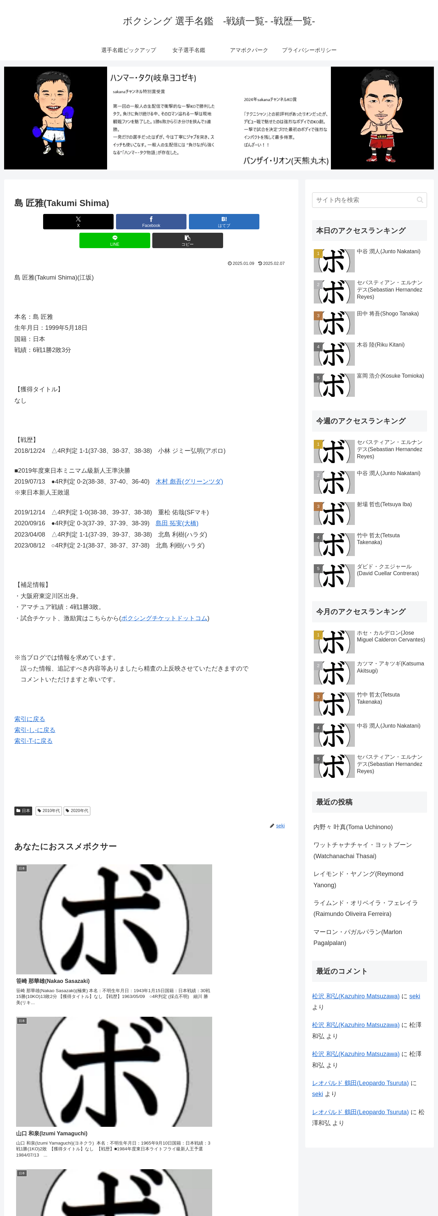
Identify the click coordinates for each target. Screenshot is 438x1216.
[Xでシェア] (59, 221)
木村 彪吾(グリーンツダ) (189, 462)
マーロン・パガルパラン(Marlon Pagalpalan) (357, 937)
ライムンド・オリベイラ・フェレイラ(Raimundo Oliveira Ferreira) (365, 908)
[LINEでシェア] (197, 221)
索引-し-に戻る (34, 711)
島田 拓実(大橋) (177, 504)
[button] (243, 221)
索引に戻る (29, 700)
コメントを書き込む (151, 1136)
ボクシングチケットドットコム (164, 599)
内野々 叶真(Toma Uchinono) (353, 827)
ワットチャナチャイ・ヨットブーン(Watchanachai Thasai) (362, 850)
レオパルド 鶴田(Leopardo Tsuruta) (360, 1083)
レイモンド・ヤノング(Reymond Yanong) (358, 879)
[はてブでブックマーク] (151, 221)
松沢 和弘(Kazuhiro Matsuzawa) (356, 996)
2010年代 (49, 791)
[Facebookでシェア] (105, 221)
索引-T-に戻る (33, 722)
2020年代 (77, 791)
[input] (369, 200)
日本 (23, 791)
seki (414, 996)
